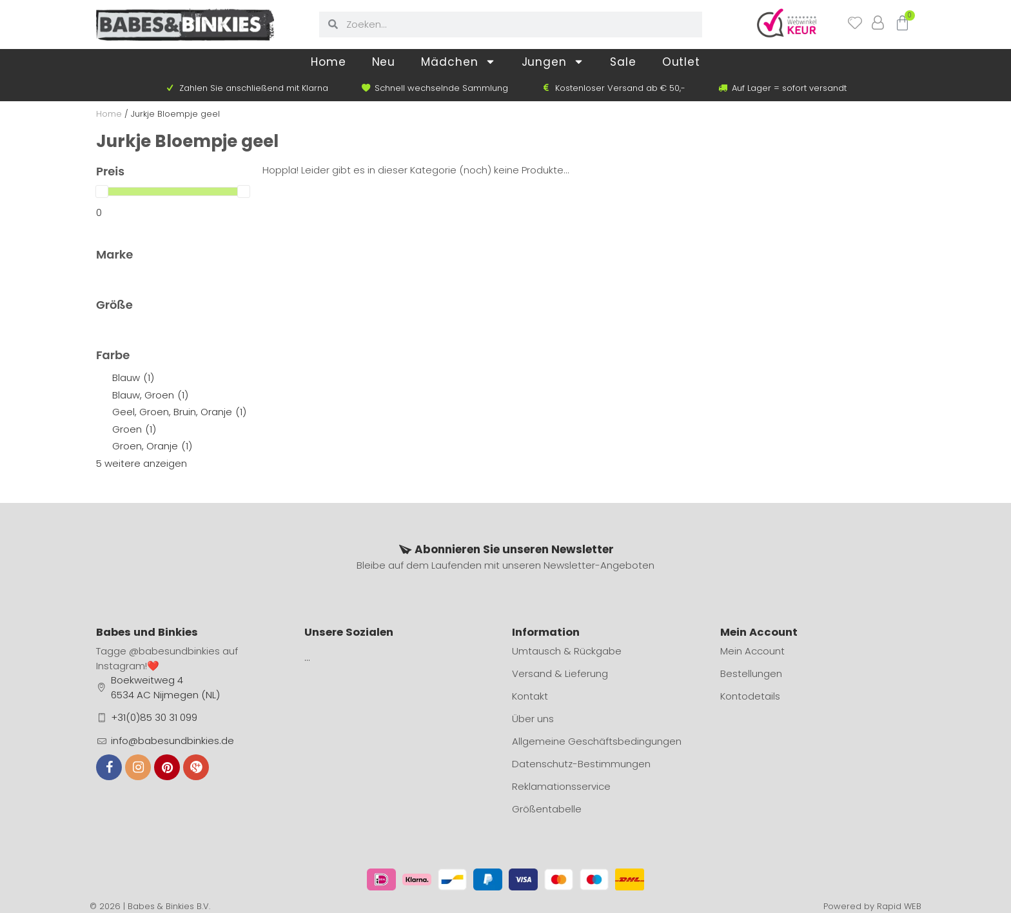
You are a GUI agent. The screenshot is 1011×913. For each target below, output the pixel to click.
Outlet (681, 62)
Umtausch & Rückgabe (567, 651)
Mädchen (458, 62)
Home (328, 62)
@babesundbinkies (174, 651)
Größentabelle (547, 809)
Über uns (533, 718)
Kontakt (530, 696)
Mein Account (752, 651)
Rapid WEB (899, 906)
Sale (623, 62)
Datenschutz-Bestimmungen (581, 764)
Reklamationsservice (561, 786)
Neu (384, 62)
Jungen (553, 62)
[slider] (101, 191)
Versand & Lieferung (560, 673)
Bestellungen (751, 673)
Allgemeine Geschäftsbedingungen (597, 741)
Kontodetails (750, 696)
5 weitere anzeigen (141, 463)
